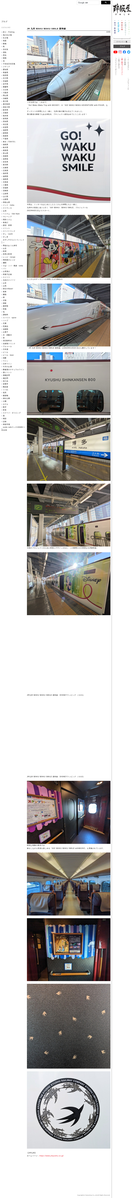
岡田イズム (7, 220)
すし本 (5, 237)
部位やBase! (8, 289)
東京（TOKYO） (9, 142)
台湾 (4, 211)
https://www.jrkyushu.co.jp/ (51, 1156)
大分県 (5, 90)
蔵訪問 (5, 378)
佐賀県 (5, 127)
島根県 (5, 136)
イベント (6, 228)
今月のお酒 (7, 367)
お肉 (4, 286)
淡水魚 (5, 49)
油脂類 (5, 329)
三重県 (5, 185)
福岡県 (5, 176)
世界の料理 (7, 254)
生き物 (5, 38)
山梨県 (5, 199)
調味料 (5, 315)
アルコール (7, 346)
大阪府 (5, 93)
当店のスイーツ (9, 280)
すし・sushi (8, 234)
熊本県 (5, 116)
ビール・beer (8, 355)
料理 (4, 251)
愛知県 (5, 69)
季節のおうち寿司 (10, 246)
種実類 (5, 306)
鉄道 (4, 410)
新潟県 (5, 165)
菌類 (4, 294)
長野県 (5, 159)
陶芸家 (5, 387)
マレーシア (7, 217)
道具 (4, 393)
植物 (4, 58)
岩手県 (5, 84)
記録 (108, 32)
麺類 (4, 263)
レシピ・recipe (9, 257)
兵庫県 (5, 168)
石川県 (5, 78)
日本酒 (5, 349)
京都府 (5, 113)
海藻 (4, 41)
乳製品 (5, 326)
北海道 (5, 182)
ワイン (5, 361)
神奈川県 (6, 107)
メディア (6, 67)
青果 (4, 292)
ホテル (5, 404)
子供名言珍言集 (9, 64)
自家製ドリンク (9, 344)
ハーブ (5, 320)
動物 (4, 44)
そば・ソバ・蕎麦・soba (13, 266)
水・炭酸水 (7, 335)
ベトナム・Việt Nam (11, 214)
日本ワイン (7, 364)
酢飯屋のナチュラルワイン (13, 370)
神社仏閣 (6, 398)
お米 (4, 283)
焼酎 (4, 358)
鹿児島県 (6, 104)
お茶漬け (6, 271)
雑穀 (4, 303)
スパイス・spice (9, 318)
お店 (4, 248)
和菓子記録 (7, 274)
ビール (5, 352)
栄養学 (5, 384)
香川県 (5, 101)
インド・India (8, 205)
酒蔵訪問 (6, 375)
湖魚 (4, 52)
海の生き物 (7, 35)
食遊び (5, 222)
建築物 (5, 395)
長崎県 (5, 156)
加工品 (5, 381)
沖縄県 (5, 98)
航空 (4, 407)
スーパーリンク (9, 231)
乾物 (4, 309)
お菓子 (5, 332)
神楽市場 (6, 424)
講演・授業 (7, 225)
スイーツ (6, 277)
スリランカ (7, 208)
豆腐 (4, 323)
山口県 (5, 196)
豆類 (4, 300)
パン (4, 269)
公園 (4, 401)
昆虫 (4, 55)
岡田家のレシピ (9, 260)
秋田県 (5, 75)
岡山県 (5, 95)
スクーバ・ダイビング (12, 413)
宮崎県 (5, 191)
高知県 (5, 121)
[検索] (87, 2)
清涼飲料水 (7, 341)
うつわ (5, 390)
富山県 (5, 153)
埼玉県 (5, 124)
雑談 (4, 418)
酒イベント (7, 372)
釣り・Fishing (9, 32)
